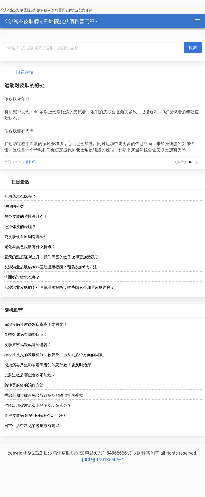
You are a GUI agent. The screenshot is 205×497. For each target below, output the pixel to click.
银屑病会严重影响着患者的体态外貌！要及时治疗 (47, 365)
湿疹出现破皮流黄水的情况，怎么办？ (37, 405)
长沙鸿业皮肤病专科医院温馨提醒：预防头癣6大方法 (50, 267)
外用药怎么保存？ (20, 196)
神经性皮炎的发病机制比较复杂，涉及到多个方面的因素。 (55, 355)
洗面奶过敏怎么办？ (22, 277)
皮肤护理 (28, 162)
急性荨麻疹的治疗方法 (24, 385)
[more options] (197, 182)
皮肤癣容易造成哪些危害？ (28, 344)
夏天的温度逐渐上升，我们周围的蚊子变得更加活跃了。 (53, 257)
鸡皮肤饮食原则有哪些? (25, 236)
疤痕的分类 (14, 206)
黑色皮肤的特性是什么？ (26, 216)
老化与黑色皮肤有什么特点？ (29, 247)
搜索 (192, 47)
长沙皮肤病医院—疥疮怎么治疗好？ (35, 415)
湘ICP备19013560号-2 (102, 459)
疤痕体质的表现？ (20, 226)
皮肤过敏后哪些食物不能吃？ (29, 375)
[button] (197, 21)
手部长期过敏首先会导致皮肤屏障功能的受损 (43, 395)
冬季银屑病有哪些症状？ (26, 334)
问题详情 (20, 72)
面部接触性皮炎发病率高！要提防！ (35, 324)
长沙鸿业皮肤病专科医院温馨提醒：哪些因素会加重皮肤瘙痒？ (59, 287)
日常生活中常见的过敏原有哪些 (31, 425)
